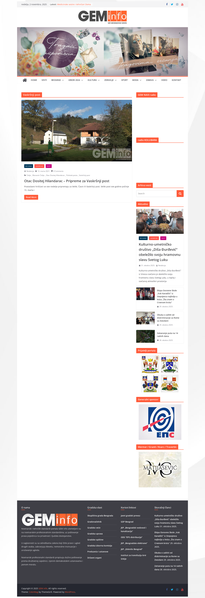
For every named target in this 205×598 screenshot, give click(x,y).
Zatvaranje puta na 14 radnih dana (167, 334)
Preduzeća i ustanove (97, 551)
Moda (135, 80)
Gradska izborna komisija (99, 545)
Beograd (56, 80)
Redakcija (30, 171)
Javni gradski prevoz (130, 515)
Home (34, 80)
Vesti (44, 80)
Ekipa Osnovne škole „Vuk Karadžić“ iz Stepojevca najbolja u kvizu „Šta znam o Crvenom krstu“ (167, 296)
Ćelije (28, 175)
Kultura (92, 80)
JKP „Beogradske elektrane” (134, 543)
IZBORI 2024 (74, 80)
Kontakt (176, 80)
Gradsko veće (93, 527)
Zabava (150, 80)
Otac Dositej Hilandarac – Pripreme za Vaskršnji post (66, 180)
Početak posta (71, 175)
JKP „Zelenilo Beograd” (132, 549)
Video (164, 80)
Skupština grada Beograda (100, 515)
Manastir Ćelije (38, 175)
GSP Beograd (127, 521)
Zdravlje (109, 80)
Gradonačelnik (94, 521)
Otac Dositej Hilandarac (55, 175)
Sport (124, 80)
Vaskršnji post (84, 175)
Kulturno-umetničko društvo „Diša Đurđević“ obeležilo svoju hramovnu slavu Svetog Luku (160, 252)
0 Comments (57, 171)
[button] (62, 80)
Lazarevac (39, 166)
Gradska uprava (95, 533)
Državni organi (94, 557)
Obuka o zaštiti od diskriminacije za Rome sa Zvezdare (168, 317)
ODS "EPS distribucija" (131, 537)
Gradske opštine (95, 539)
